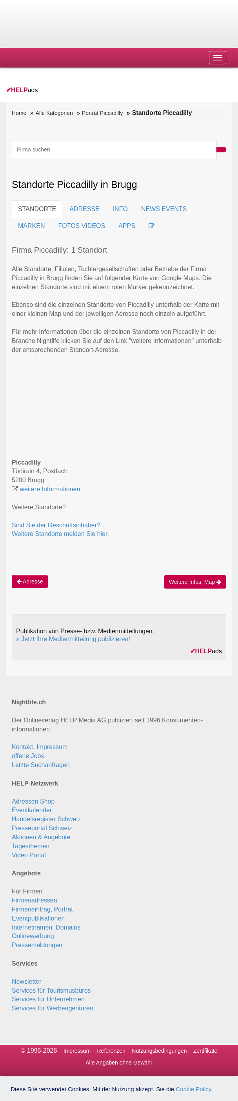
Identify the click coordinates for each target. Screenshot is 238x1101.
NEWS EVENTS (164, 209)
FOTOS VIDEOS (81, 225)
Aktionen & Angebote (41, 837)
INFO (120, 209)
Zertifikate (205, 1051)
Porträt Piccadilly (102, 113)
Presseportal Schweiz (42, 828)
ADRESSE (84, 209)
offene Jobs (28, 756)
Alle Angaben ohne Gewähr (118, 1062)
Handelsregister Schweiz (46, 819)
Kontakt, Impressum (39, 747)
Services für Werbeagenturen (52, 1008)
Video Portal (29, 855)
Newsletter (27, 981)
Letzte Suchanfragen (41, 765)
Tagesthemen (30, 846)
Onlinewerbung (33, 936)
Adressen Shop (33, 801)
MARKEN (31, 225)
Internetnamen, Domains (46, 927)
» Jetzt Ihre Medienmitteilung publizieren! (73, 639)
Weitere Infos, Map (195, 582)
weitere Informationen (50, 489)
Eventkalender (32, 810)
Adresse (30, 581)
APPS (126, 225)
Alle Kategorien (54, 113)
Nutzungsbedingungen (159, 1051)
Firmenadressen (34, 900)
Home (19, 113)
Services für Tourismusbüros (51, 990)
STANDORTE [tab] (37, 209)
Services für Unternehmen (48, 999)
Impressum (77, 1051)
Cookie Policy (193, 1089)
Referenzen (111, 1051)
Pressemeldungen (37, 945)
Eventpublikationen (38, 918)
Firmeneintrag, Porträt (42, 909)
